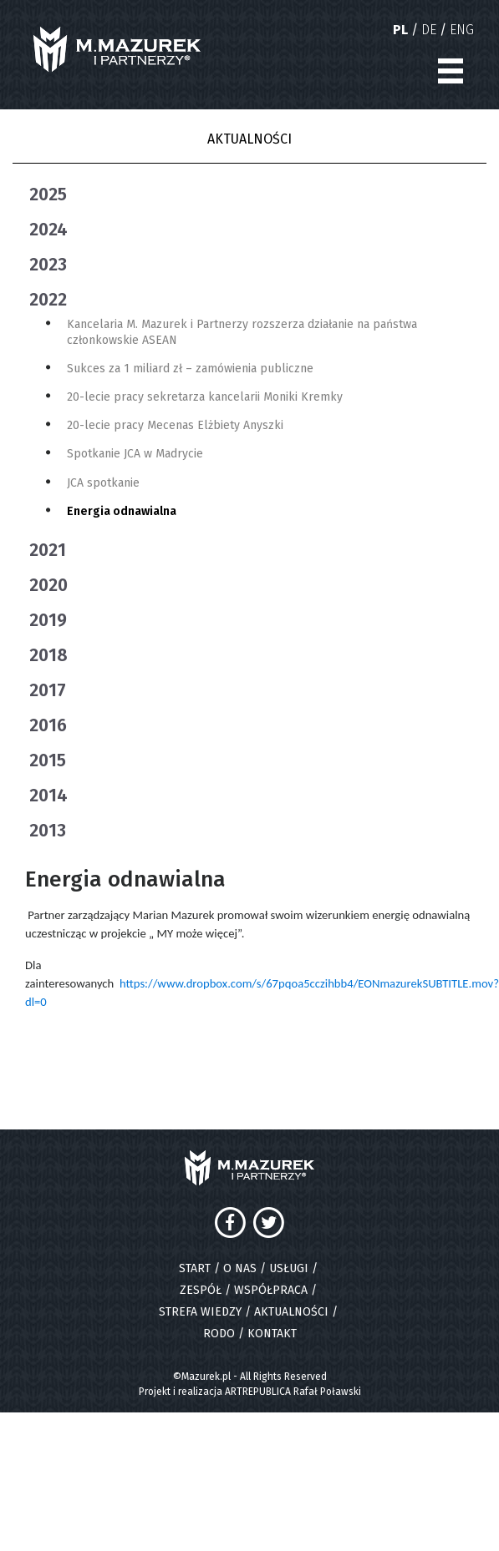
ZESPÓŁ (200, 1290)
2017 (47, 690)
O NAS (240, 1268)
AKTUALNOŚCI (291, 1312)
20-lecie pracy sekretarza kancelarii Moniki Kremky (205, 397)
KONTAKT (272, 1333)
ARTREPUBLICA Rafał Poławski (293, 1391)
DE (428, 30)
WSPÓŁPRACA (271, 1290)
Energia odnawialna (121, 511)
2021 (47, 550)
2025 (48, 194)
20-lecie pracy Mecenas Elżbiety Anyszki (175, 425)
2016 (48, 725)
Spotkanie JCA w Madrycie (135, 454)
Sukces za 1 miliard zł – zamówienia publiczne (190, 368)
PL (400, 30)
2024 (48, 229)
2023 (48, 264)
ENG (462, 30)
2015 (47, 760)
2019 (48, 620)
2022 (48, 300)
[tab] (257, 194)
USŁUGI (288, 1268)
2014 (48, 795)
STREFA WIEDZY (200, 1312)
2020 (48, 585)
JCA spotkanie (103, 483)
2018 (48, 655)
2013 (47, 830)
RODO (219, 1333)
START (195, 1268)
